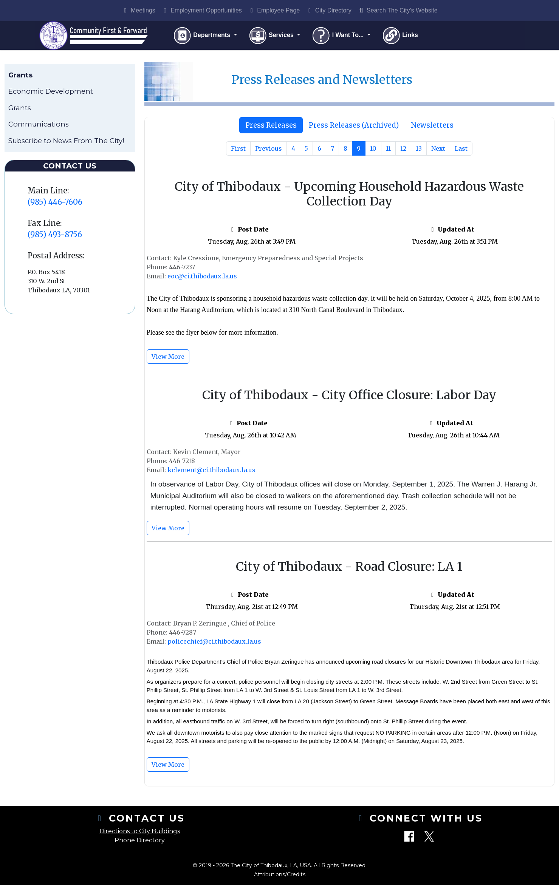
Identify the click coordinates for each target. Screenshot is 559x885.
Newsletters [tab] (432, 126)
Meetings (138, 10)
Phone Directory (140, 840)
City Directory (328, 10)
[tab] (271, 127)
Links (401, 36)
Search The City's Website (398, 10)
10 (373, 150)
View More (168, 358)
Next (438, 150)
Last (461, 150)
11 (388, 150)
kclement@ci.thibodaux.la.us (211, 472)
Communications (38, 126)
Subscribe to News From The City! (66, 142)
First (238, 150)
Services (273, 36)
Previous (268, 150)
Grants (19, 109)
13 (419, 150)
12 (403, 150)
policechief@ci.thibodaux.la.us (214, 643)
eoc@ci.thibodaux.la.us (202, 277)
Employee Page (274, 10)
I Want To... (340, 36)
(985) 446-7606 (55, 203)
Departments (204, 36)
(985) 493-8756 (55, 236)
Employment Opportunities (201, 10)
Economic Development (50, 93)
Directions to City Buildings (139, 831)
